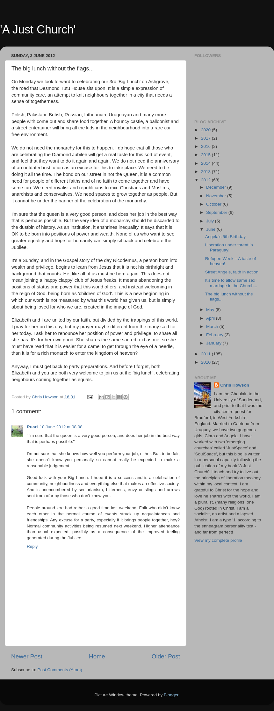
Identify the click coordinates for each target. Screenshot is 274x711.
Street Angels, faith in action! (232, 272)
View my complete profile (218, 540)
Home (97, 656)
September (217, 212)
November (216, 195)
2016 (206, 146)
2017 (206, 138)
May (210, 309)
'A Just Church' (38, 29)
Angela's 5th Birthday (225, 236)
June (211, 229)
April (211, 318)
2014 (206, 163)
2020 (206, 129)
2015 (206, 154)
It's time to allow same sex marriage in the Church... (231, 283)
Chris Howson (234, 385)
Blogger (171, 695)
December (216, 187)
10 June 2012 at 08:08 (61, 426)
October (214, 204)
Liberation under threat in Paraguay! (229, 247)
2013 (206, 171)
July (210, 221)
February (215, 334)
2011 (206, 354)
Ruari (32, 426)
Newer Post (26, 656)
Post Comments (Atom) (60, 669)
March (212, 326)
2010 (206, 362)
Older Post (166, 656)
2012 (206, 180)
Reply (32, 546)
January (214, 343)
